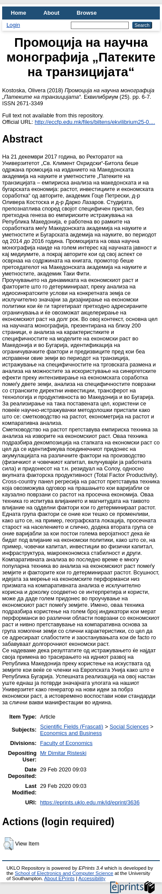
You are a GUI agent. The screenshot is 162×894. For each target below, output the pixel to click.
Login (13, 25)
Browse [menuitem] (87, 13)
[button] (8, 843)
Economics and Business (71, 733)
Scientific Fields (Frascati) (71, 726)
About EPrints (59, 878)
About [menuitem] (52, 13)
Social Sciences (129, 726)
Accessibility (91, 878)
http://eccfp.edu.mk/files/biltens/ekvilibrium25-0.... (95, 122)
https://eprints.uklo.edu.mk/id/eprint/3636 (90, 802)
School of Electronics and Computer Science (64, 873)
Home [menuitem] (18, 13)
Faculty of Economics (66, 743)
